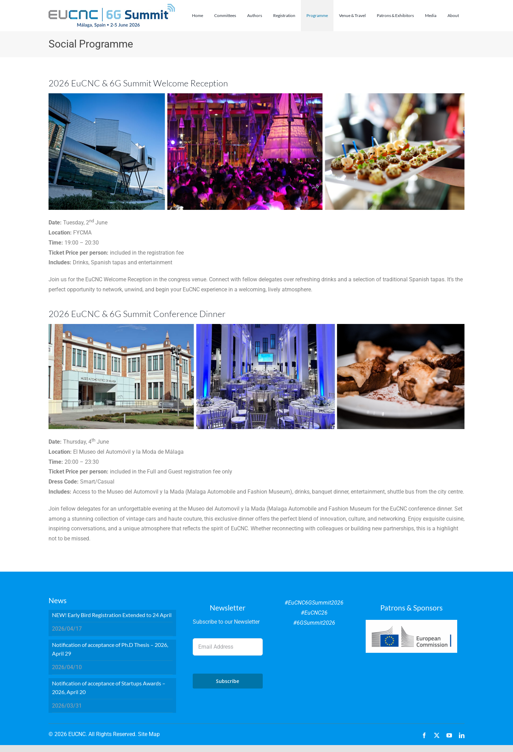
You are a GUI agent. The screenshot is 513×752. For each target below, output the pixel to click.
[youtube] (449, 735)
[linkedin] (461, 735)
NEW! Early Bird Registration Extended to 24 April (112, 615)
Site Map (149, 734)
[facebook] (424, 735)
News (58, 600)
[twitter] (437, 735)
